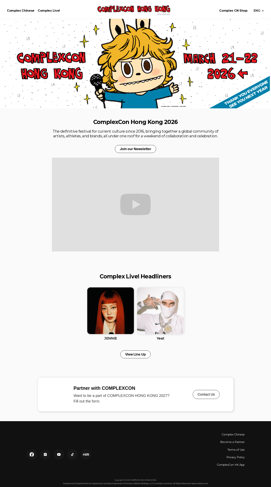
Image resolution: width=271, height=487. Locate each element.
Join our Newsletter (135, 149)
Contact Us (203, 394)
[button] (259, 10)
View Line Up (135, 354)
